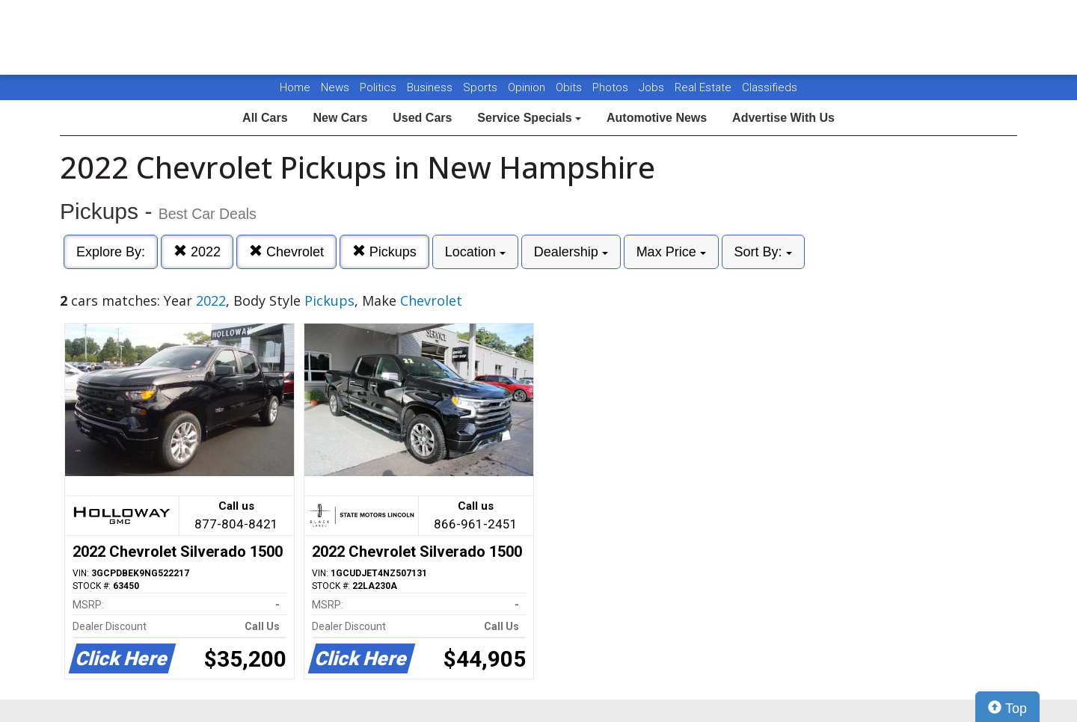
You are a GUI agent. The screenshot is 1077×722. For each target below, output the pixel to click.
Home (295, 87)
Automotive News (657, 117)
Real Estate (704, 87)
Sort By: (763, 251)
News (335, 87)
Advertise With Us (783, 117)
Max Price (671, 251)
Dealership (571, 251)
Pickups (384, 251)
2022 (197, 251)
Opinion (528, 87)
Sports (481, 87)
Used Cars (422, 117)
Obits (570, 87)
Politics (378, 87)
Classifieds (769, 87)
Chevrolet (286, 251)
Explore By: (110, 251)
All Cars (264, 117)
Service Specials (529, 117)
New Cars (340, 117)
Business (431, 87)
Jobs (653, 87)
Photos (611, 87)
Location (475, 251)
